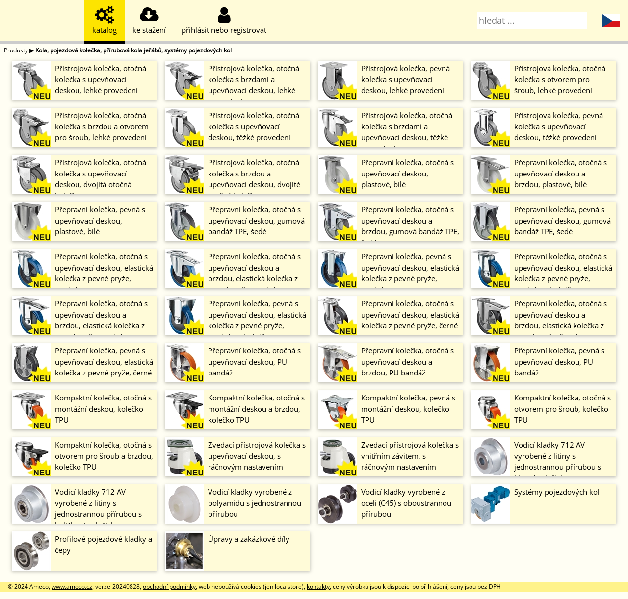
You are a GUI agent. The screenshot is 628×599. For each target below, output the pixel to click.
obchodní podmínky (169, 586)
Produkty (16, 50)
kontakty (318, 586)
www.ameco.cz (72, 586)
